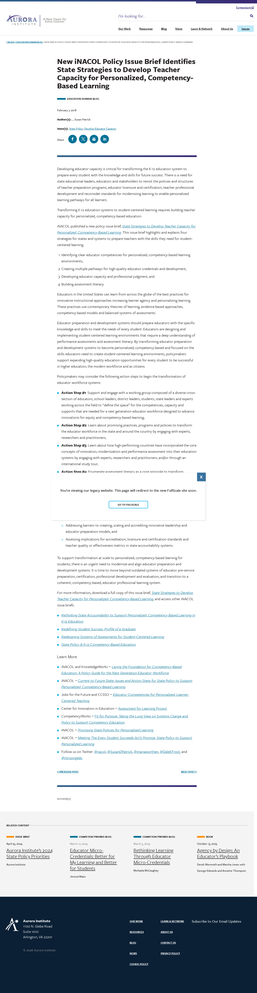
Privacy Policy (170, 953)
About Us (227, 29)
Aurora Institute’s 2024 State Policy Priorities (29, 853)
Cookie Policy (139, 964)
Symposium (245, 7)
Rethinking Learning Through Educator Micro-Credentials (153, 856)
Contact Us (168, 942)
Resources (146, 29)
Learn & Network (201, 29)
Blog (164, 29)
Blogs (10, 41)
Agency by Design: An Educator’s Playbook (218, 853)
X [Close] (201, 477)
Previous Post (68, 771)
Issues (246, 29)
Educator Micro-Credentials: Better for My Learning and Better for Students (93, 859)
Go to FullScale (128, 504)
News (178, 29)
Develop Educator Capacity (100, 128)
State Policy (76, 128)
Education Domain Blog (29, 41)
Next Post (189, 771)
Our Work (124, 29)
